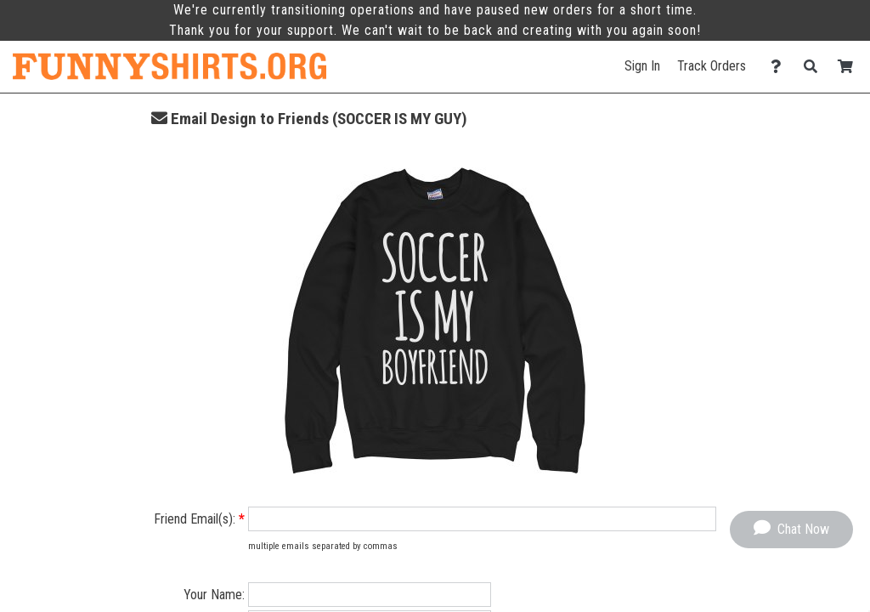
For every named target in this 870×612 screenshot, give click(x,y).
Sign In (642, 66)
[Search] (815, 67)
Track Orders (711, 66)
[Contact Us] (780, 67)
